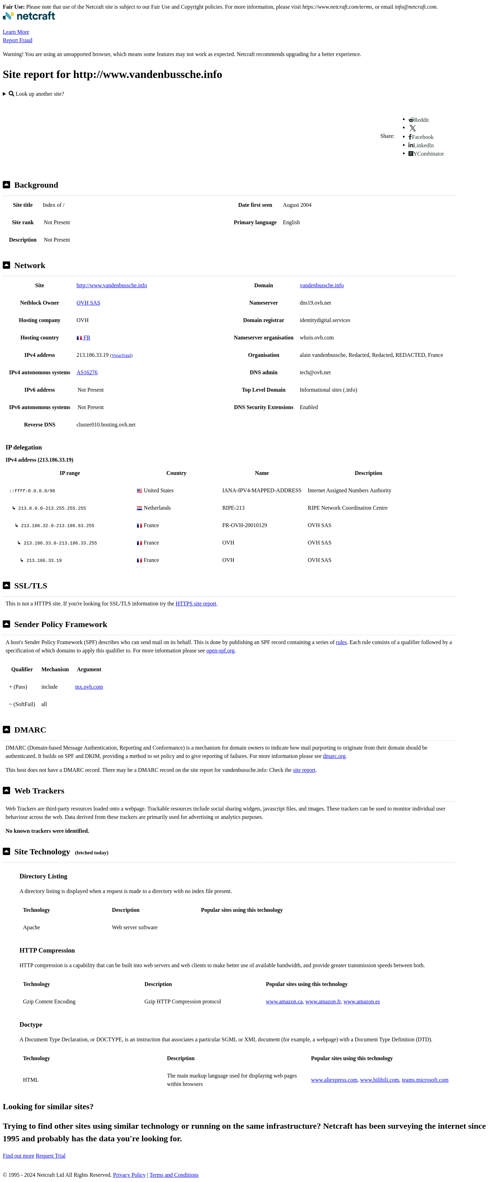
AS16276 (87, 372)
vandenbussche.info (322, 285)
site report (304, 770)
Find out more (18, 1156)
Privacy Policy (129, 1175)
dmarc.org (334, 756)
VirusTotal (121, 355)
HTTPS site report (196, 603)
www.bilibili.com (379, 1080)
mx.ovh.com (89, 687)
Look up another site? (36, 94)
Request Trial (51, 1156)
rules (341, 642)
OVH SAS (88, 303)
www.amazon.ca (284, 1001)
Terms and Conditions (174, 1175)
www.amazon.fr (323, 1001)
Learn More (16, 32)
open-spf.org (220, 650)
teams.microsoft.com (425, 1080)
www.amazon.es (361, 1001)
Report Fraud (17, 40)
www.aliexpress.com (334, 1080)
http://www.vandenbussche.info (112, 285)
